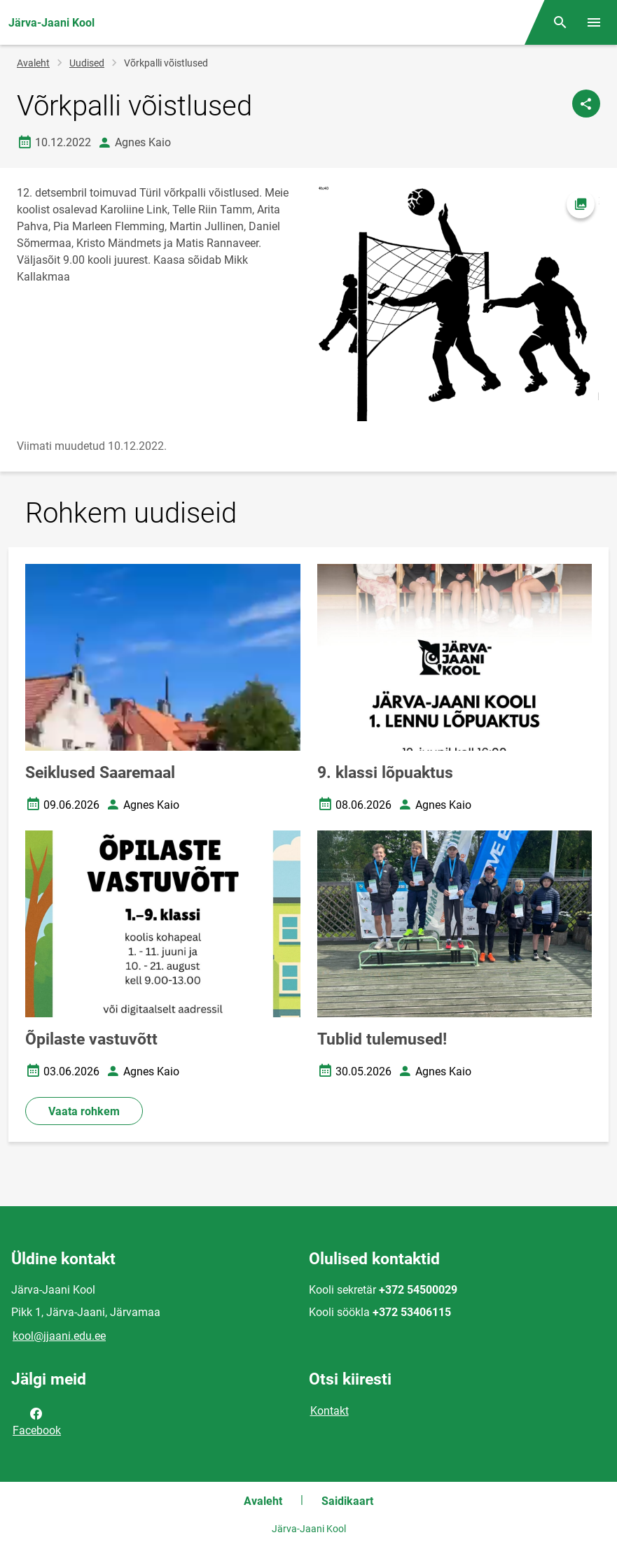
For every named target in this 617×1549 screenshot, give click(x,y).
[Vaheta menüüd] (593, 22)
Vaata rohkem (84, 1111)
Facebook (37, 1421)
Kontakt (329, 1410)
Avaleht (33, 63)
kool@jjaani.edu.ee (59, 1336)
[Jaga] (586, 104)
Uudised (86, 63)
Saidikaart (347, 1501)
